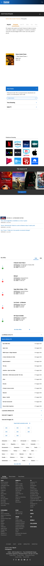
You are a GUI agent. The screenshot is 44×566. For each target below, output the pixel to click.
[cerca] (42, 2)
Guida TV (17, 498)
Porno (22, 457)
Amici (31, 502)
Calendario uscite (5, 485)
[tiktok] (27, 560)
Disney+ (3, 520)
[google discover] (21, 560)
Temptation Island (34, 493)
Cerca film (3, 505)
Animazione (4, 440)
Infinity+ (3, 523)
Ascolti (31, 507)
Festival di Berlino (19, 525)
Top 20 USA (18, 490)
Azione (3, 444)
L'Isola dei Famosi (34, 498)
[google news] (18, 560)
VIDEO (32, 513)
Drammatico (16, 447)
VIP (31, 516)
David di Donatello (19, 526)
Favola (24, 450)
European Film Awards (21, 533)
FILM (2, 480)
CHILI (2, 525)
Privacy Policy (20, 555)
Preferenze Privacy (30, 555)
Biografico (13, 444)
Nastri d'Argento (19, 528)
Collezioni (3, 490)
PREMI (17, 516)
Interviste (3, 497)
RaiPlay (3, 531)
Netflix (2, 516)
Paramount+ (4, 535)
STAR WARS (33, 526)
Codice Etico (12, 555)
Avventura (33, 440)
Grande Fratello (34, 492)
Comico (23, 444)
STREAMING (4, 510)
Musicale (22, 454)
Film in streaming (5, 503)
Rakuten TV (4, 533)
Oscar (16, 518)
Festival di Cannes (20, 523)
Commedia (33, 444)
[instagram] (16, 560)
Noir (30, 454)
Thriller (23, 460)
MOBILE (32, 520)
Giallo (32, 450)
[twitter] (30, 560)
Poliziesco (12, 457)
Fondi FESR (26, 557)
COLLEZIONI (33, 523)
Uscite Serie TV (19, 493)
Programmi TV (33, 503)
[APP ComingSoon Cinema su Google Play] (34, 548)
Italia (36, 258)
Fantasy (15, 450)
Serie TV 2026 (18, 485)
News (2, 495)
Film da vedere (4, 498)
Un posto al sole (34, 495)
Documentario (5, 447)
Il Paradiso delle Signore (36, 500)
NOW (2, 521)
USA (41, 258)
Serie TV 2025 (18, 483)
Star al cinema (18, 512)
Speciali (17, 500)
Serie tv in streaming (20, 497)
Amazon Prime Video (6, 518)
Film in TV (3, 488)
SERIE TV (17, 480)
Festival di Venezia (20, 521)
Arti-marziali (23, 440)
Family (35, 447)
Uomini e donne (34, 490)
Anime (14, 440)
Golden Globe (18, 520)
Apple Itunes (4, 528)
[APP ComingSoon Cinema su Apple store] (24, 548)
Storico (15, 460)
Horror (12, 454)
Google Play (4, 530)
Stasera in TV (33, 482)
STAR (16, 510)
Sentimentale (5, 460)
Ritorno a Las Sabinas (35, 497)
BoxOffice (3, 487)
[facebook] (14, 560)
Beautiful (32, 487)
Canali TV (32, 505)
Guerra (3, 454)
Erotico (27, 447)
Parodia (3, 457)
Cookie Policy (18, 557)
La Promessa (33, 488)
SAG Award (18, 535)
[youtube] (24, 560)
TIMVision (3, 526)
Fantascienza (5, 450)
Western (33, 460)
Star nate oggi (18, 513)
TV (31, 480)
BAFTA (17, 530)
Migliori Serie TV (19, 488)
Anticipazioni (33, 485)
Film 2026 (3, 502)
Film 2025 (3, 500)
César (16, 531)
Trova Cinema (4, 483)
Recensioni (3, 493)
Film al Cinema (4, 482)
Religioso (30, 457)
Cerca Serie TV (19, 487)
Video (2, 492)
